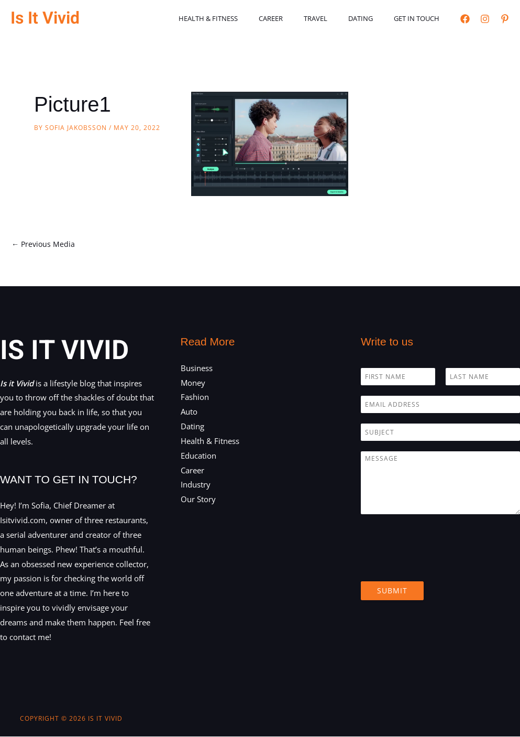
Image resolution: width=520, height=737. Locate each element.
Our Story (198, 500)
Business (197, 368)
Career (296, 18)
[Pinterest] (505, 19)
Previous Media (44, 244)
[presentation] (440, 564)
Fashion (195, 398)
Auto (189, 412)
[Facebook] (465, 19)
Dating (371, 18)
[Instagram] (485, 19)
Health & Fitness (241, 18)
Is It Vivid (45, 18)
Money (193, 383)
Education (198, 456)
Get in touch (420, 18)
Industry (196, 485)
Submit (392, 591)
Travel (334, 18)
